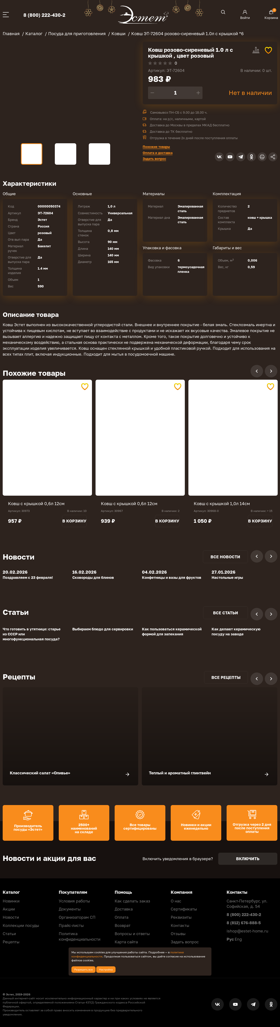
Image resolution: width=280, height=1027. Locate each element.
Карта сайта (126, 941)
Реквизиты (181, 917)
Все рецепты (226, 677)
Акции (9, 909)
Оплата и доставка (157, 153)
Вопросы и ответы (132, 933)
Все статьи (225, 612)
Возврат (123, 925)
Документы (70, 909)
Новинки (11, 901)
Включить (247, 858)
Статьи (9, 933)
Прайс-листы (71, 925)
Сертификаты (184, 909)
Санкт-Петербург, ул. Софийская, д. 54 (247, 904)
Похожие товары (156, 147)
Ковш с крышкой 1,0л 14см (222, 503)
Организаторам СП (77, 917)
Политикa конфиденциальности (79, 936)
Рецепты (11, 941)
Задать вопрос (154, 159)
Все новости (225, 556)
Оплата (121, 917)
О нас (176, 901)
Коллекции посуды (21, 925)
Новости (11, 917)
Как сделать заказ (132, 901)
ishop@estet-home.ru (247, 931)
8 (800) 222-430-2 (44, 15)
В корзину (74, 520)
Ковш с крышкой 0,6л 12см (36, 503)
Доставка (124, 909)
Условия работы (74, 901)
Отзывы (178, 933)
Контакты (180, 925)
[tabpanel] (47, 438)
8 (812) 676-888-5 (244, 922)
